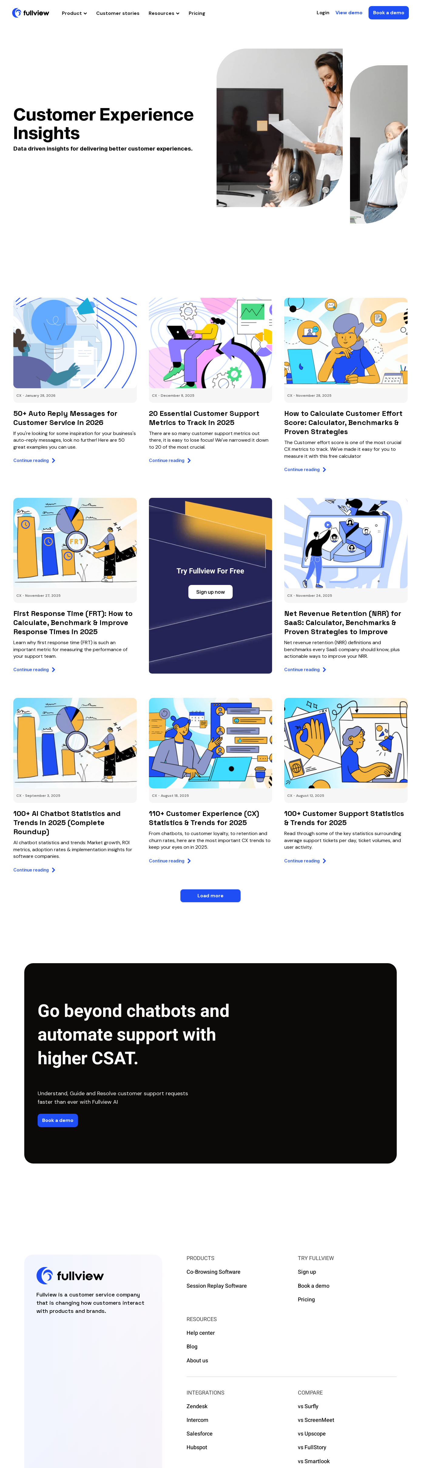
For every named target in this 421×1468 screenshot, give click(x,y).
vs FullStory (312, 1447)
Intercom (197, 1420)
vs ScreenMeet (316, 1420)
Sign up (307, 1272)
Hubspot (197, 1447)
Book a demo (313, 1286)
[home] (31, 13)
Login (323, 13)
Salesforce (200, 1434)
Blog (192, 1347)
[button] (74, 13)
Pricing (197, 13)
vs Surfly (308, 1406)
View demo (348, 13)
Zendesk (197, 1406)
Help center (201, 1333)
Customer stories (118, 13)
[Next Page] (210, 895)
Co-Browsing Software (214, 1272)
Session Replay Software (217, 1286)
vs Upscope (312, 1434)
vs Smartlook (314, 1461)
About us (197, 1360)
